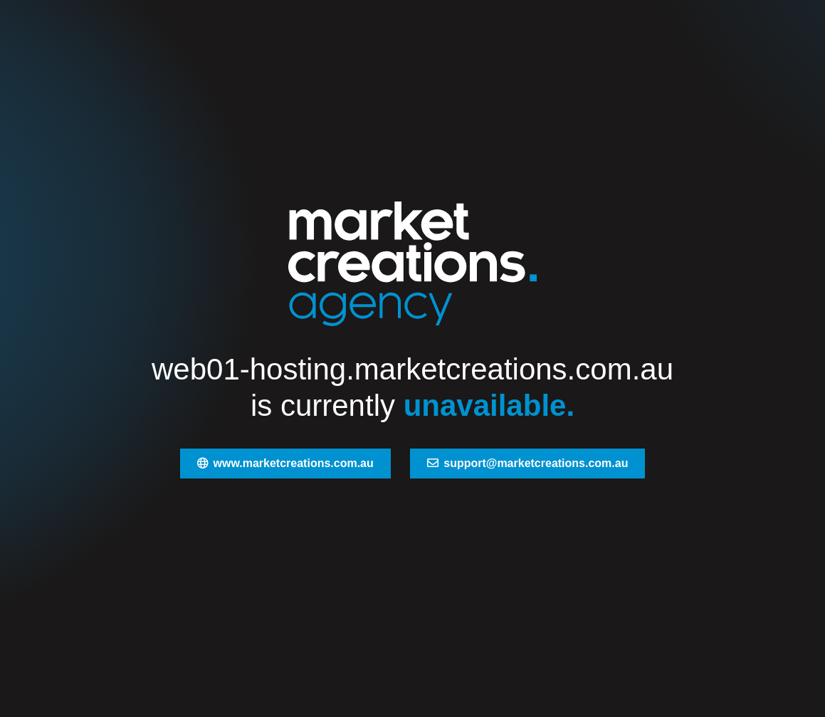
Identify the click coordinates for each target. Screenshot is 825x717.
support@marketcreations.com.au (527, 463)
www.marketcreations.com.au (285, 463)
